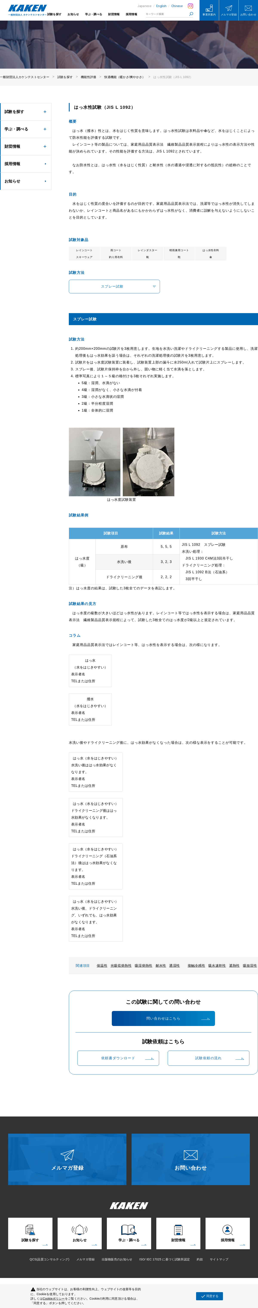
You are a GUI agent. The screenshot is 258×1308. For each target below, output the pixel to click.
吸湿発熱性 (143, 965)
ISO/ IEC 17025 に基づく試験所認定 (164, 1259)
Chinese (177, 6)
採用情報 (131, 14)
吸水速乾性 (217, 965)
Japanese (144, 6)
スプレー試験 (112, 286)
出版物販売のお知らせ (117, 1259)
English (161, 6)
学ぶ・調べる (93, 14)
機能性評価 (88, 77)
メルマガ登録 (85, 1259)
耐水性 (161, 965)
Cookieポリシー (54, 1298)
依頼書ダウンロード (118, 1058)
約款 (200, 1259)
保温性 (102, 965)
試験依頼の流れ (208, 1058)
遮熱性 (234, 965)
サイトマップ (219, 1259)
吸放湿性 (250, 965)
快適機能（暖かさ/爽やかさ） (124, 77)
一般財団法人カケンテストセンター (24, 77)
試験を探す (54, 14)
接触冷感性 (196, 965)
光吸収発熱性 (121, 965)
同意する (209, 1296)
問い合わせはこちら (163, 1018)
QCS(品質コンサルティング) (49, 1259)
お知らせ (73, 14)
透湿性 (174, 965)
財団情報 (114, 14)
